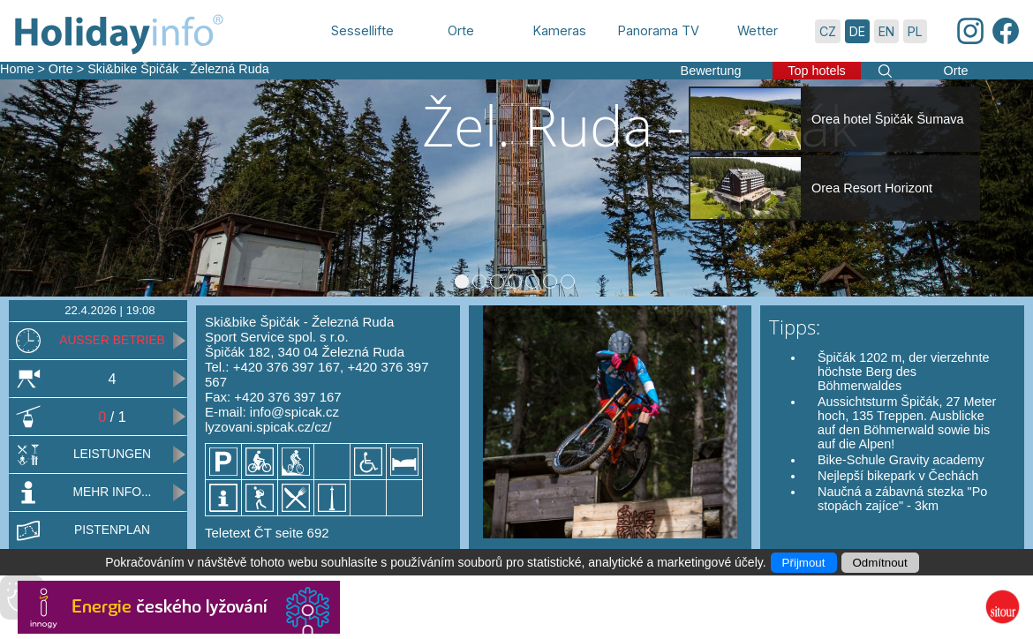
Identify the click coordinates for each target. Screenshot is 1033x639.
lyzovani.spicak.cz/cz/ (268, 426)
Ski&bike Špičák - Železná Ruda (178, 69)
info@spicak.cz (294, 411)
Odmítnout (880, 562)
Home (17, 69)
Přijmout (804, 562)
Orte (61, 69)
